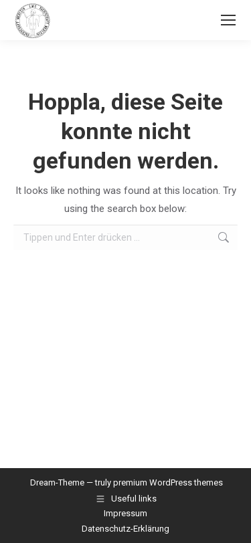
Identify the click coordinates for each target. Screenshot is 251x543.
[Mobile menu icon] (228, 20)
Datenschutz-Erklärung (125, 529)
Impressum (125, 513)
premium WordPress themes (168, 482)
